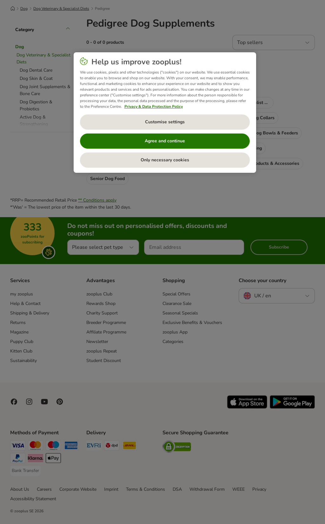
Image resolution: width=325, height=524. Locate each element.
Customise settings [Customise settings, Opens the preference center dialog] (165, 122)
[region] (165, 112)
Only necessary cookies (165, 160)
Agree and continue (165, 141)
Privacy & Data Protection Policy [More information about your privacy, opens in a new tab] (153, 106)
